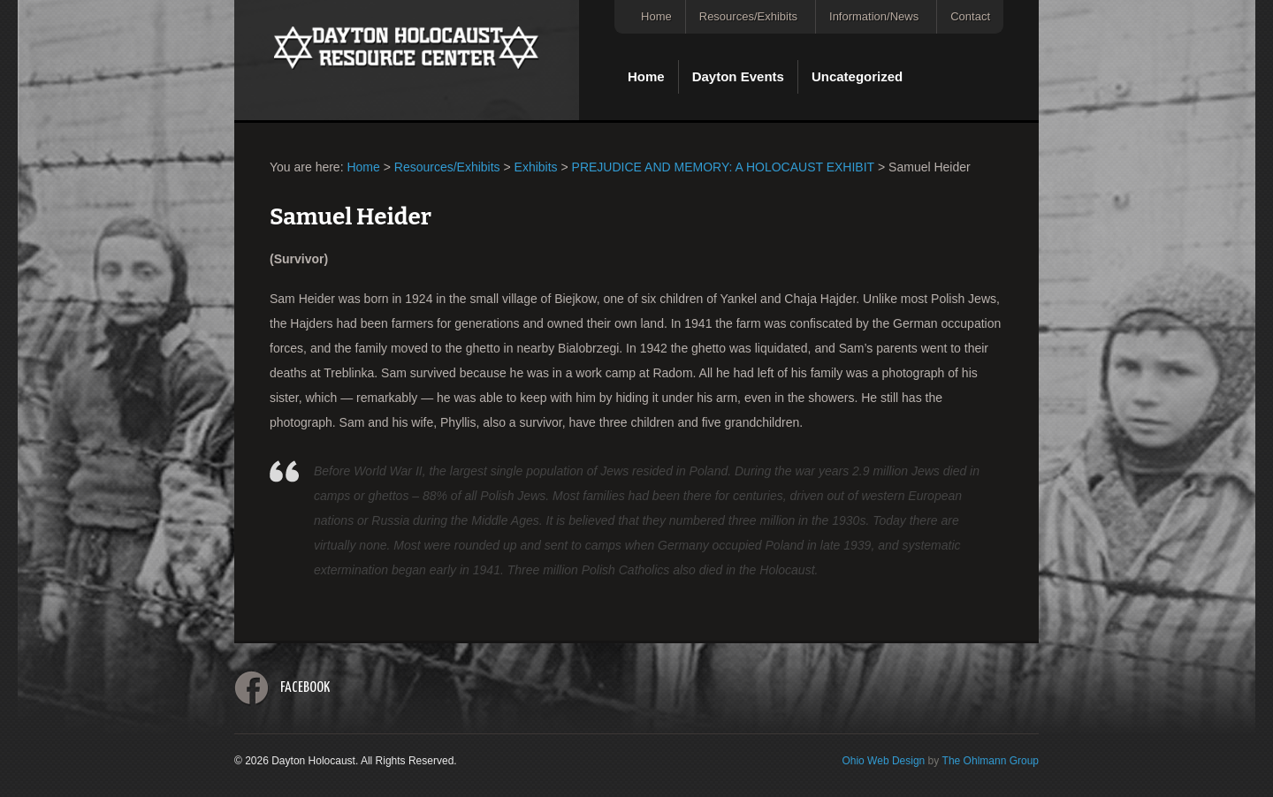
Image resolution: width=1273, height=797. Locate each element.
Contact (970, 16)
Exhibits (536, 167)
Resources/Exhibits (748, 16)
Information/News (874, 16)
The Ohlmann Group (990, 761)
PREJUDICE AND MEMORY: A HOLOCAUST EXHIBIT (723, 167)
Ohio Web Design (883, 761)
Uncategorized (857, 76)
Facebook (305, 687)
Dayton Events (738, 76)
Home (656, 16)
